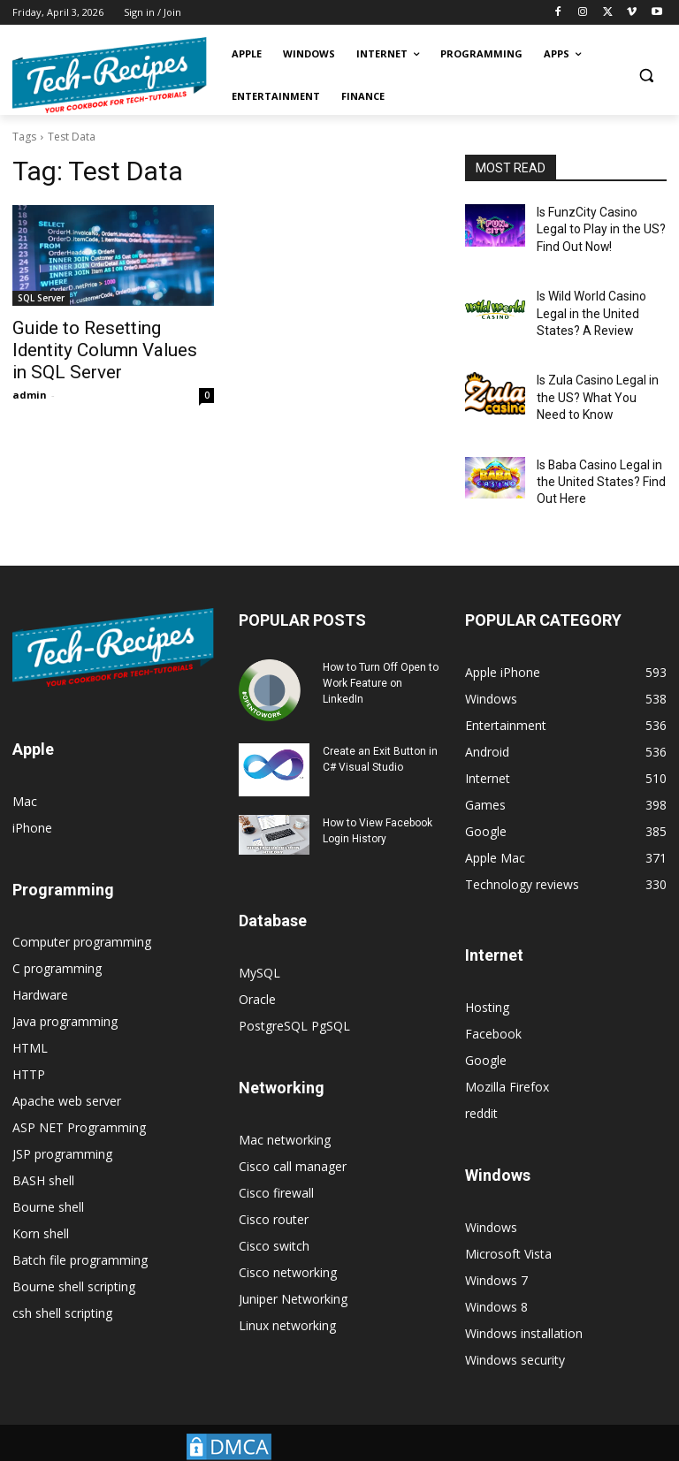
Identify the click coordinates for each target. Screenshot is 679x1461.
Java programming (65, 993)
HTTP (28, 1047)
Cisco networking (288, 1245)
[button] (646, 75)
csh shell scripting (62, 1285)
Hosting (487, 979)
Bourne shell (48, 1179)
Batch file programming (80, 1232)
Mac (24, 773)
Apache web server (66, 1073)
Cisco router (274, 1191)
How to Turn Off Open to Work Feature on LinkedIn (381, 656)
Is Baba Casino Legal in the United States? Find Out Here (594, 458)
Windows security (515, 1332)
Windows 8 (496, 1279)
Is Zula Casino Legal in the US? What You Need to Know (600, 381)
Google (486, 1032)
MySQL (259, 945)
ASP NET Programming (79, 1100)
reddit (481, 1085)
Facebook (493, 1006)
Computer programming (81, 914)
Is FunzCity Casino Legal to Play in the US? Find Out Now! (600, 226)
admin (29, 368)
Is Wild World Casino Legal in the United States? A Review (587, 303)
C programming (57, 940)
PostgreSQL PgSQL (294, 998)
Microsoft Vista (508, 1226)
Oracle (257, 971)
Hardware (40, 967)
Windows (491, 1199)
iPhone (32, 800)
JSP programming (62, 1126)
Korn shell (40, 1206)
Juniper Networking (293, 1271)
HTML (30, 1020)
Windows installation (524, 1305)
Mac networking (285, 1112)
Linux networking (287, 1298)
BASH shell (43, 1153)
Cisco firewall (276, 1165)
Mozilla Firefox (507, 1059)
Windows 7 (496, 1252)
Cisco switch (274, 1218)
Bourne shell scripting (73, 1259)
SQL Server (41, 298)
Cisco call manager (293, 1138)
